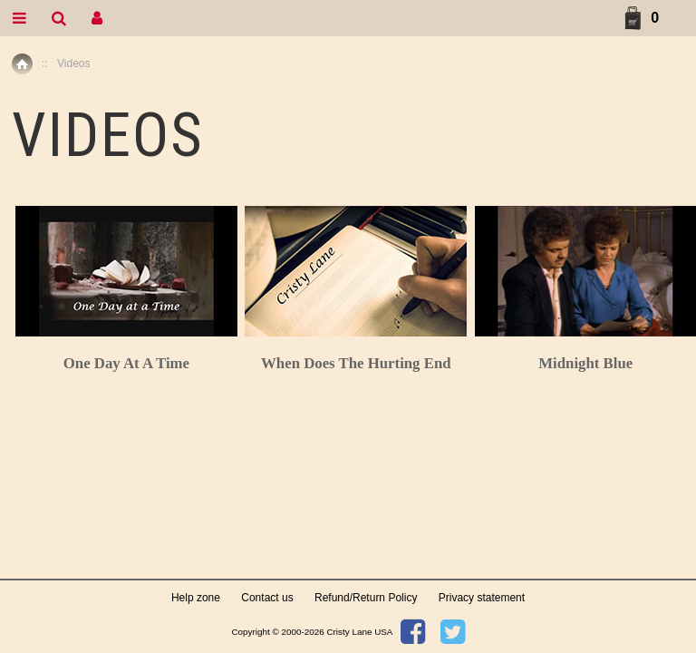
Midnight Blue (585, 363)
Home (22, 64)
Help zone (195, 597)
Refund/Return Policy (365, 597)
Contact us (267, 597)
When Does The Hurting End (356, 363)
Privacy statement (482, 597)
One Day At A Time (126, 363)
